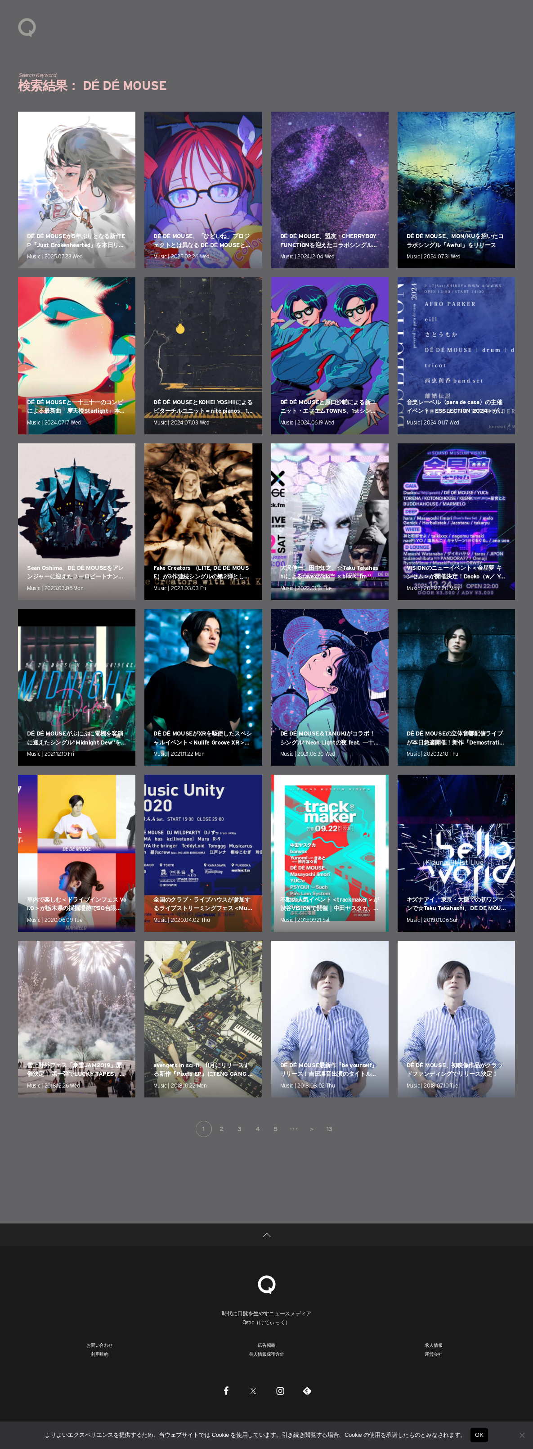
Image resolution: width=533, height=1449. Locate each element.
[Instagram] (280, 1390)
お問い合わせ (99, 1345)
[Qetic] (266, 1283)
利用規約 (99, 1354)
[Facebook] (226, 1390)
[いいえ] (521, 1435)
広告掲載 (266, 1345)
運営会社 (433, 1354)
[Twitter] (253, 1390)
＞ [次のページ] (312, 1129)
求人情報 (433, 1345)
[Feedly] (307, 1390)
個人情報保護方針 (266, 1354)
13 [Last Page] (329, 1129)
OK (479, 1434)
